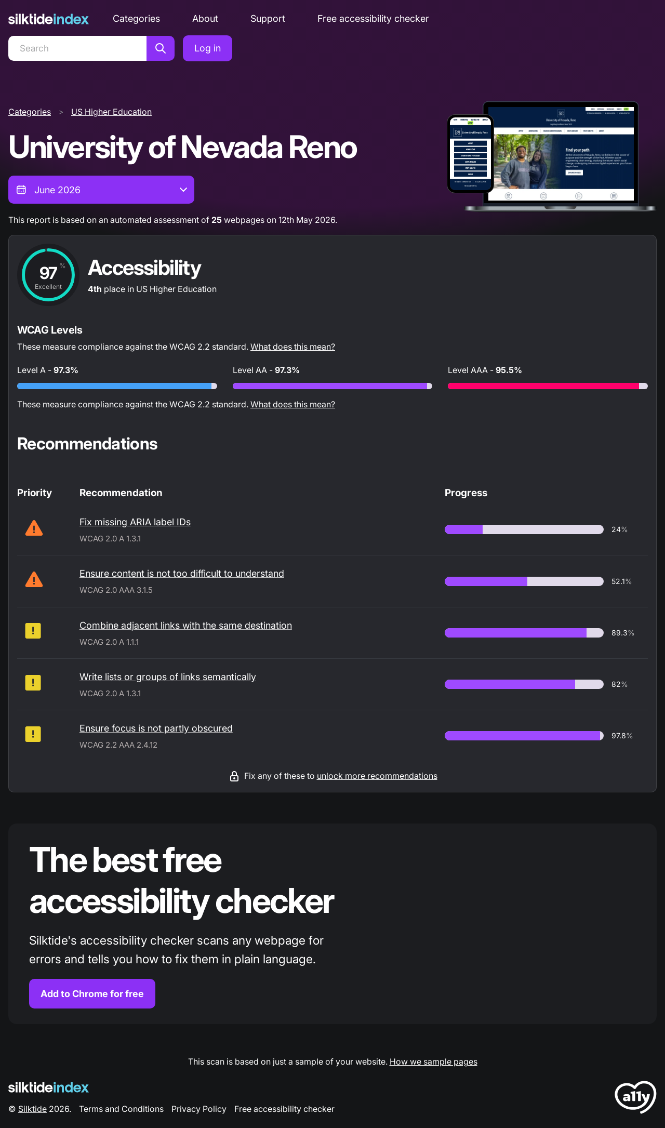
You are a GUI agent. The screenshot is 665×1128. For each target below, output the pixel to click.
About (205, 18)
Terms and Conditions (121, 1109)
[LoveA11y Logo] (636, 1099)
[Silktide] (48, 19)
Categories (136, 18)
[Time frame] (101, 190)
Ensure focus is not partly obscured (156, 728)
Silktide (32, 1109)
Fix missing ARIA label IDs (135, 521)
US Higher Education (111, 112)
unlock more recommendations (377, 776)
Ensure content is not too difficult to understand (181, 573)
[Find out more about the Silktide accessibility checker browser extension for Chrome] (332, 924)
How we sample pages (433, 1061)
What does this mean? (292, 346)
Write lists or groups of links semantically (167, 676)
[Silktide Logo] (48, 1087)
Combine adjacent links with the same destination (185, 625)
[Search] (77, 48)
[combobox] (101, 190)
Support (267, 18)
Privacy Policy (199, 1109)
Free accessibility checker (373, 18)
